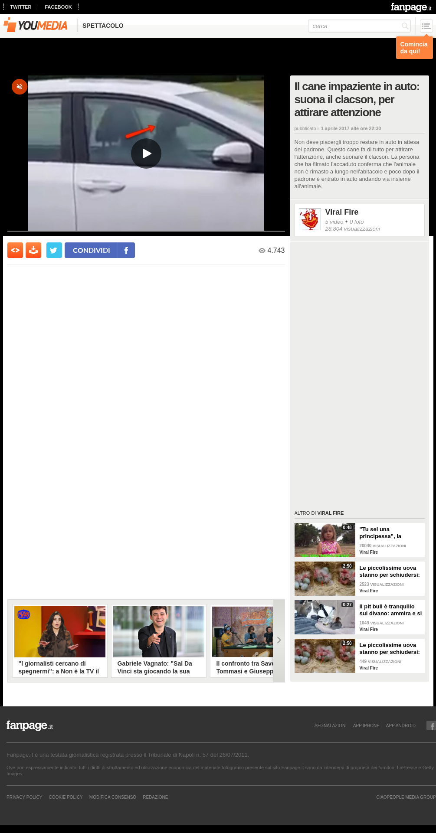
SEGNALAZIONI (331, 725)
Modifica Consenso (112, 797)
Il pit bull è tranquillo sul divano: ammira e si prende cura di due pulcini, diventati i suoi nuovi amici (391, 610)
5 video (334, 222)
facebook (58, 7)
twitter (21, 7)
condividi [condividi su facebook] (91, 250)
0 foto (357, 222)
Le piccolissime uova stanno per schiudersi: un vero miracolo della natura (390, 571)
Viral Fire (342, 212)
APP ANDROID (401, 725)
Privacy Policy (24, 797)
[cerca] (359, 26)
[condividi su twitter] (54, 250)
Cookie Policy (65, 797)
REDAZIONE (155, 797)
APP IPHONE (366, 725)
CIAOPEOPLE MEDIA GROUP (406, 797)
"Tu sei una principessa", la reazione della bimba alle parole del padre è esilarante (389, 533)
